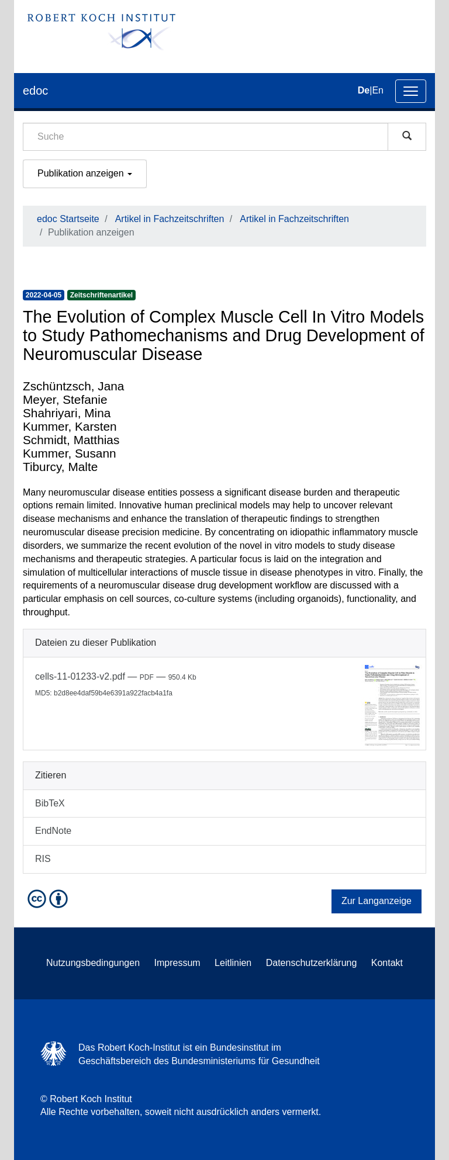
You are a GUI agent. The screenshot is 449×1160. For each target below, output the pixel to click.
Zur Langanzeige (376, 901)
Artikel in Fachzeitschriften (169, 219)
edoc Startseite (68, 219)
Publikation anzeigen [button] (84, 173)
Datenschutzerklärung (311, 963)
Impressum (177, 963)
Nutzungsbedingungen (93, 963)
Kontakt (387, 963)
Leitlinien (233, 963)
